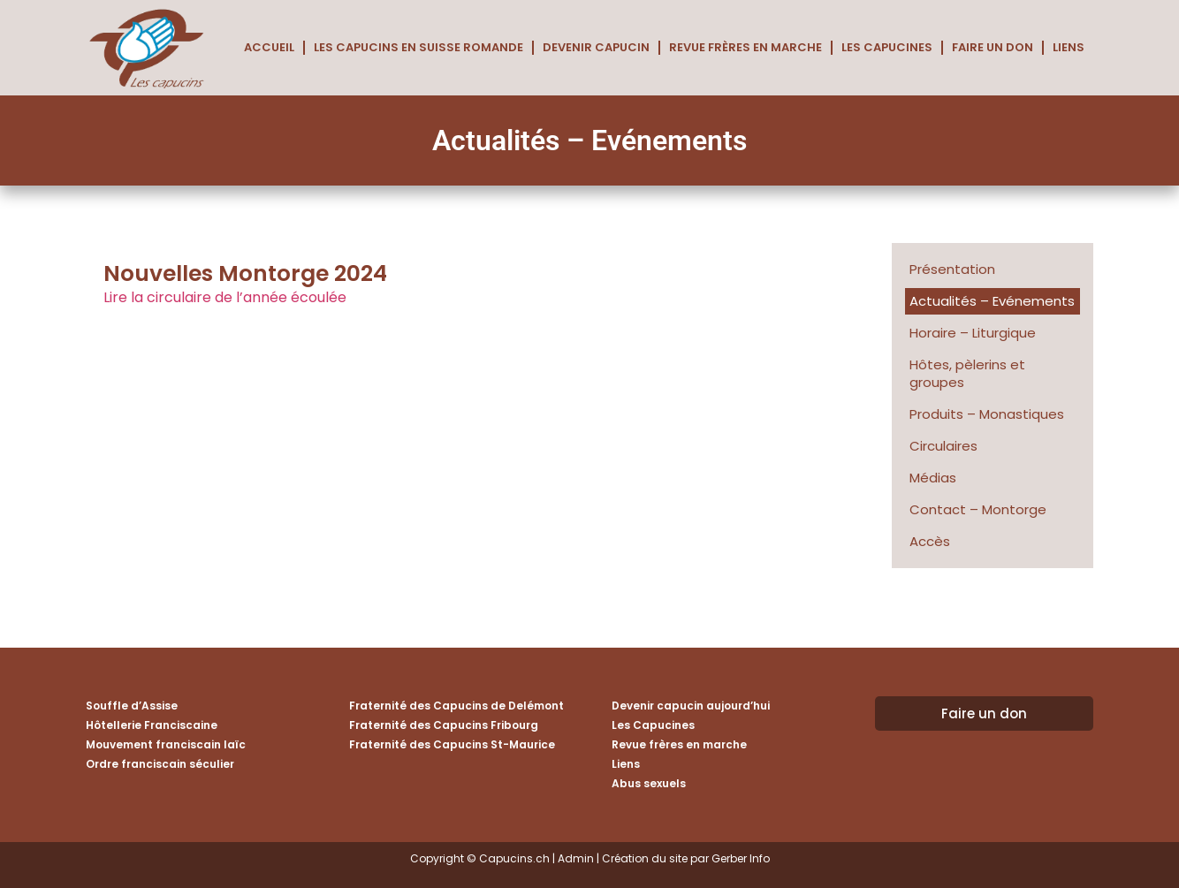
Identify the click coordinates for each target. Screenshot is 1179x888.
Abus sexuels (649, 783)
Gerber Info (740, 858)
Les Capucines (886, 47)
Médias (932, 477)
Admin (576, 858)
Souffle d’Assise (132, 705)
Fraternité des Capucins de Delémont (456, 705)
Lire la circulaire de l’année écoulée (224, 297)
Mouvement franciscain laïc (166, 744)
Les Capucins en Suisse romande (418, 47)
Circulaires (943, 445)
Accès (929, 541)
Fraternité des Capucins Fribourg (443, 724)
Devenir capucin (596, 47)
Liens (1068, 47)
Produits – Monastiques (986, 414)
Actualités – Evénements (992, 301)
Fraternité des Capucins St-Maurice (452, 744)
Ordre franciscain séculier (160, 763)
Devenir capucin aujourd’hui (691, 705)
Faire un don (992, 47)
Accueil (269, 47)
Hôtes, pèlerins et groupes (967, 373)
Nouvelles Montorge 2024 (245, 273)
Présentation (952, 269)
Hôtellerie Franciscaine (151, 724)
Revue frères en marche (745, 47)
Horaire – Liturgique (972, 332)
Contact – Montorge (977, 509)
